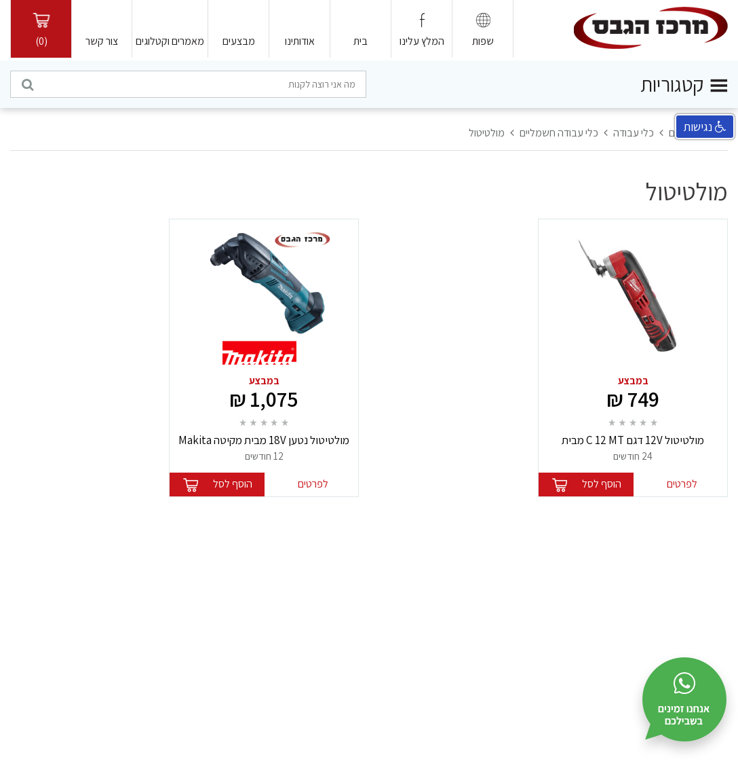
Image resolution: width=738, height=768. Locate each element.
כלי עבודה (633, 133)
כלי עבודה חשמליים (559, 133)
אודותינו (300, 41)
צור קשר (101, 41)
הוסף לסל (601, 484)
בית (360, 41)
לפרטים (682, 484)
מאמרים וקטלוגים (170, 41)
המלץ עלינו (422, 41)
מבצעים (238, 41)
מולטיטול (487, 133)
